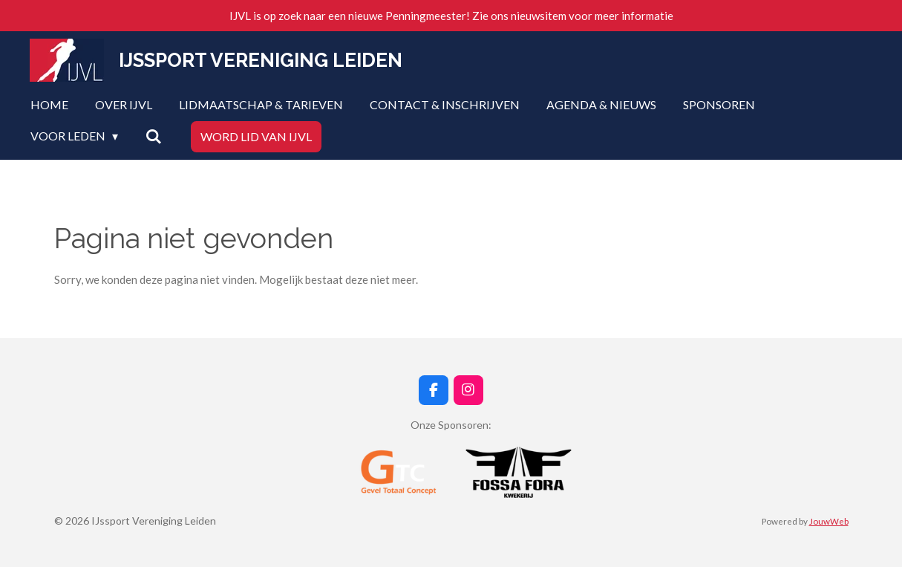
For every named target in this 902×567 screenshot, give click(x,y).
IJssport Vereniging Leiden (260, 60)
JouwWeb (829, 521)
